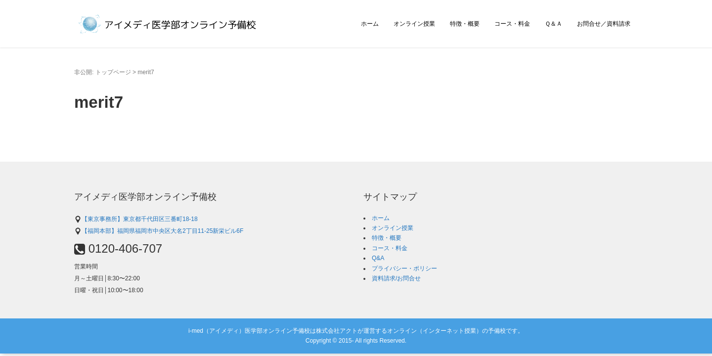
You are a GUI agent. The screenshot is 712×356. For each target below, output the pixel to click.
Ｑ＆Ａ (553, 23)
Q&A (378, 258)
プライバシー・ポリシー (404, 268)
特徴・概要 (465, 23)
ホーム (370, 23)
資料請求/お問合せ (396, 278)
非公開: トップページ (102, 72)
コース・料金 (512, 23)
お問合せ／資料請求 (603, 23)
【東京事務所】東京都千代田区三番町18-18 (136, 219)
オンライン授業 (414, 23)
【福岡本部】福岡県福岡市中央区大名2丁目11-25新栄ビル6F (158, 230)
